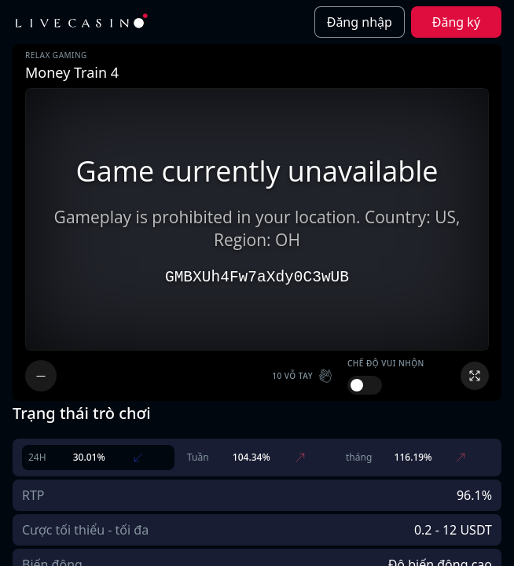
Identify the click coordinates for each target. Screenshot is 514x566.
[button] (303, 375)
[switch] (364, 385)
